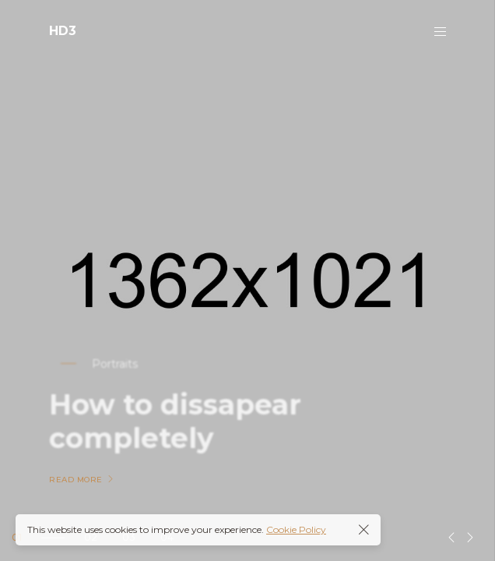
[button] (451, 537)
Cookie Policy (296, 529)
